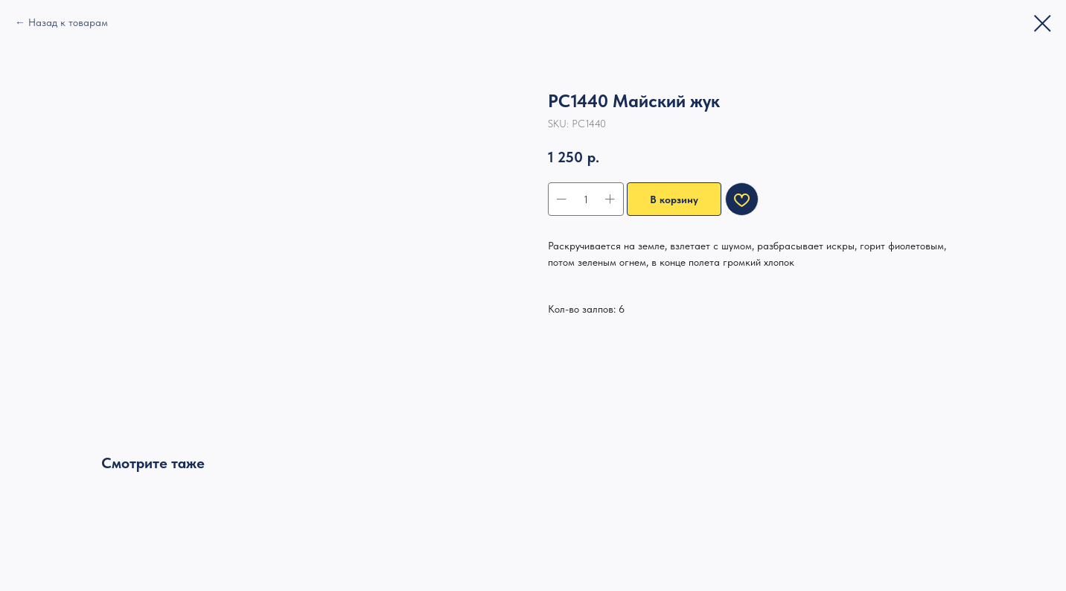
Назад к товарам (68, 22)
